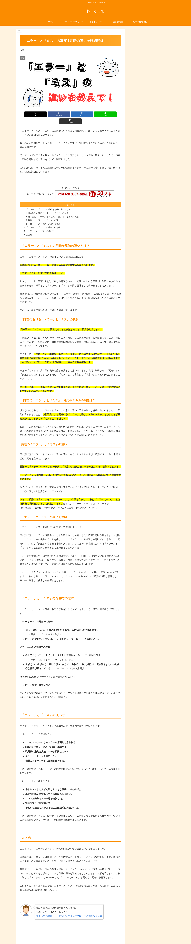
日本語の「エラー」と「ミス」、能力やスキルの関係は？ (54, 210)
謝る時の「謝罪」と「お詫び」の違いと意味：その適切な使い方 (69, 910)
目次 (67, 197)
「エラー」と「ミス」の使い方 (40, 225)
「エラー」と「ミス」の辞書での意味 (43, 221)
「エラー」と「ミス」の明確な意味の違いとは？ (48, 203)
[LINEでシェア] (87, 114)
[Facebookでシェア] (53, 114)
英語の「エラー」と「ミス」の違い (44, 214)
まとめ (29, 228)
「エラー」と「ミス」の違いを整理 (44, 217)
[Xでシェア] (36, 114)
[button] (104, 114)
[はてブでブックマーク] (70, 114)
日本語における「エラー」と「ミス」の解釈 (48, 206)
